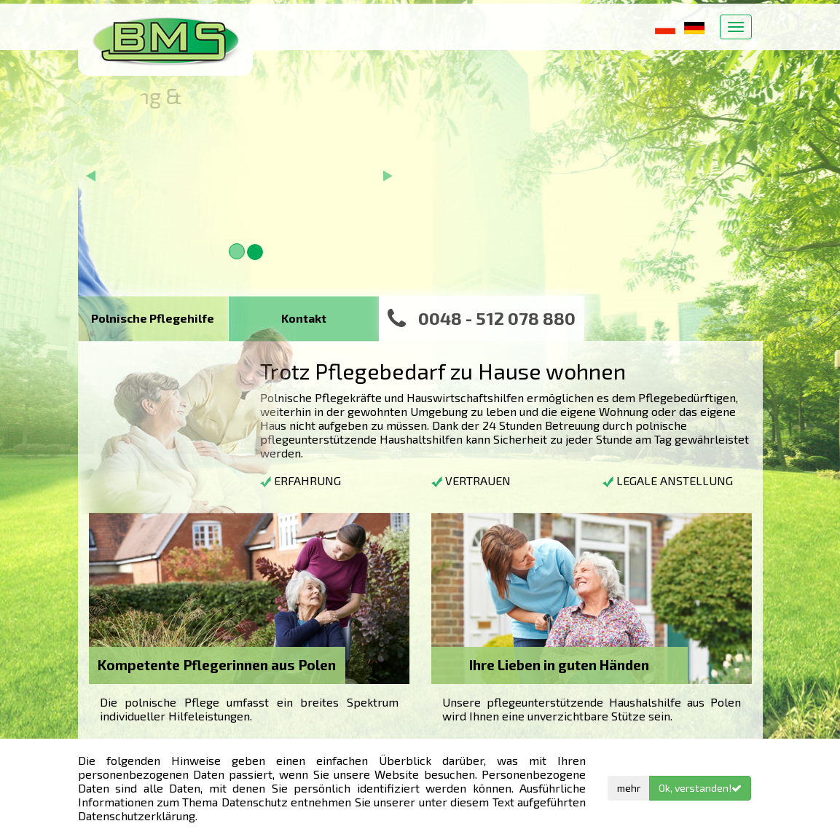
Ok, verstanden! (700, 788)
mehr (628, 788)
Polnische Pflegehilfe (152, 318)
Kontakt (303, 318)
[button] (90, 214)
